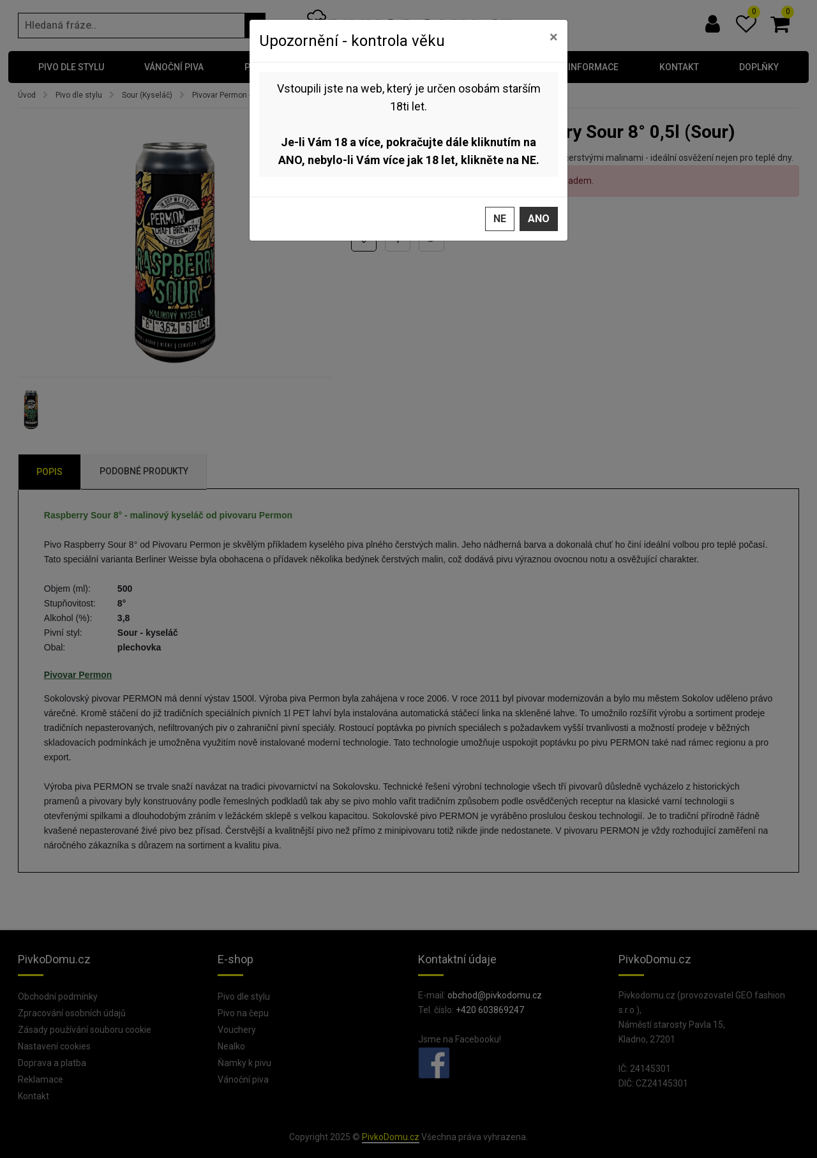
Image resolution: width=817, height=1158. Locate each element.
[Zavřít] (553, 36)
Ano (539, 217)
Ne (499, 217)
